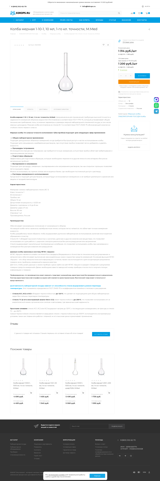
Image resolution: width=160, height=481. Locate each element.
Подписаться (117, 426)
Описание (17, 109)
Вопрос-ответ (100, 444)
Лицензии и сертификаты (43, 444)
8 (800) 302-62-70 (19, 6)
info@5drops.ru (89, 6)
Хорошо (97, 476)
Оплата (30, 109)
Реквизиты (38, 447)
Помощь (99, 440)
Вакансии (37, 453)
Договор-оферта (69, 453)
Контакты (37, 450)
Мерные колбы (134, 114)
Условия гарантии (61, 109)
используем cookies (57, 475)
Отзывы (37, 458)
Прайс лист (38, 455)
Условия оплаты (68, 444)
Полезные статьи (101, 447)
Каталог (14, 440)
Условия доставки (69, 447)
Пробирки (13, 452)
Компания (38, 440)
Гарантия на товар (69, 450)
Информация (69, 440)
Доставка (43, 109)
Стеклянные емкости (17, 455)
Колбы (143, 116)
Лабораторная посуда (18, 444)
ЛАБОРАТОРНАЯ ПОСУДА (129, 116)
